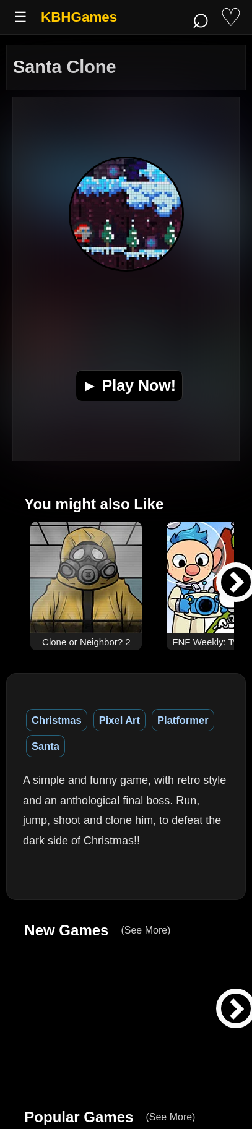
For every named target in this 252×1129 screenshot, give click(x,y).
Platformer (183, 720)
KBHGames (79, 17)
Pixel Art (119, 720)
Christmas (57, 720)
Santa (45, 746)
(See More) (145, 930)
